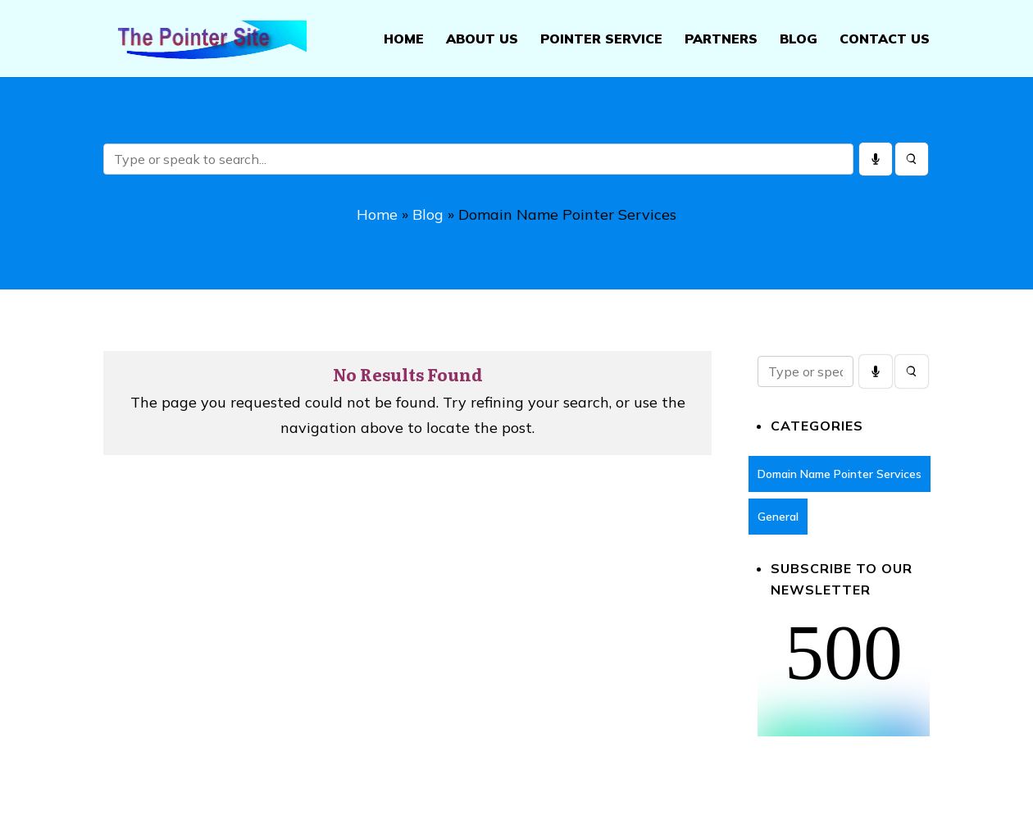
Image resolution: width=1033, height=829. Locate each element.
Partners (721, 40)
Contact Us (885, 40)
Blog (798, 40)
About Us (482, 40)
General (778, 517)
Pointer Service (601, 40)
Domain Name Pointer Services (840, 474)
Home (404, 40)
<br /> (844, 674)
